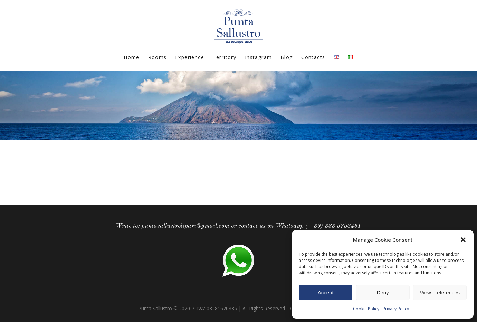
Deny (382, 292)
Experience (189, 57)
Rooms (157, 57)
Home (132, 57)
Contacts (313, 57)
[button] (463, 239)
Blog (286, 57)
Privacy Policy (396, 309)
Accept (326, 292)
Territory (225, 57)
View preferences (440, 292)
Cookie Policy (366, 309)
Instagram (258, 57)
